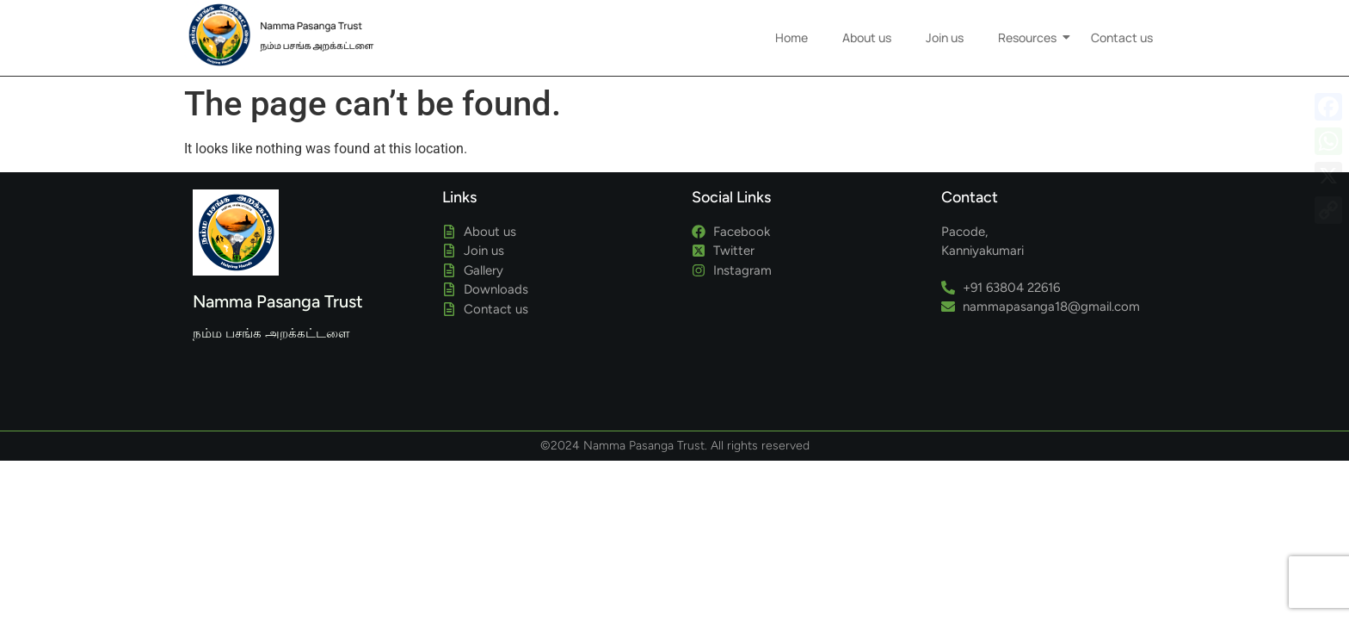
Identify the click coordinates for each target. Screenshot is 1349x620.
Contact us (1122, 37)
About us (866, 37)
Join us (945, 37)
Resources (1031, 37)
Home (791, 37)
